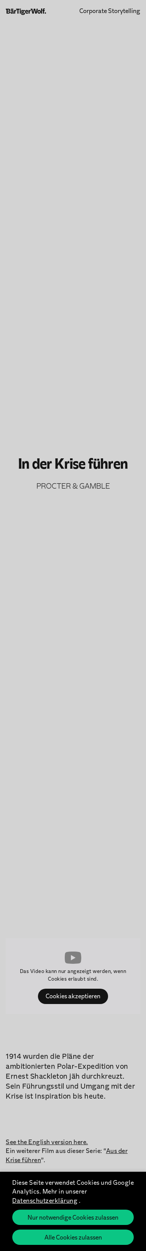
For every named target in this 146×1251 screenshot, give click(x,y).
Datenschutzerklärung (44, 1200)
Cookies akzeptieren (73, 996)
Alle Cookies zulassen (73, 1237)
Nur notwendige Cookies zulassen (73, 1217)
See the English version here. (47, 1142)
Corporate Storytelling (109, 10)
